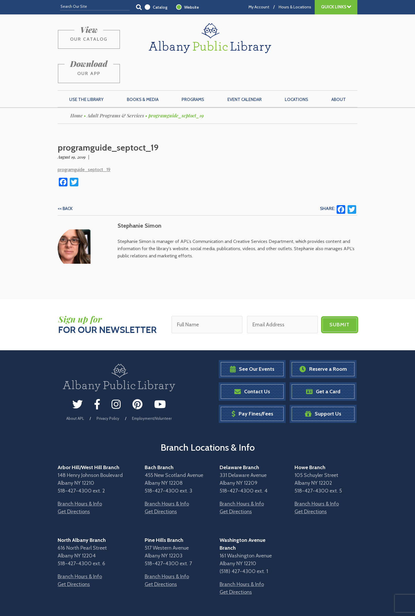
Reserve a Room (323, 342)
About (338, 72)
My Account (258, 7)
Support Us (323, 386)
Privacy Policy (108, 391)
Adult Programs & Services (115, 88)
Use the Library (86, 72)
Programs (193, 72)
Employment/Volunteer (152, 391)
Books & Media (143, 72)
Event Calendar (244, 72)
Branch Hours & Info (80, 476)
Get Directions (74, 484)
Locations (296, 72)
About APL (75, 391)
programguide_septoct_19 (84, 142)
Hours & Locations (295, 7)
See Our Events (252, 342)
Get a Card (323, 364)
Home (76, 88)
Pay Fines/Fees (252, 386)
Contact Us (252, 364)
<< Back (65, 181)
